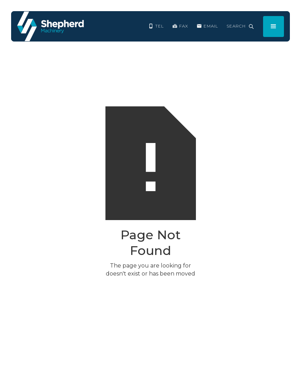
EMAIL (211, 26)
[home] (50, 26)
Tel (159, 26)
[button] (273, 26)
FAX (183, 26)
